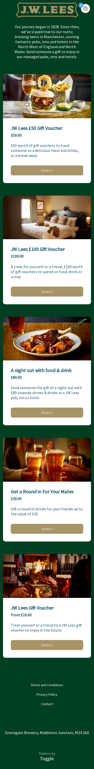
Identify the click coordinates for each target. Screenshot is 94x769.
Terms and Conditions (47, 685)
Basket (85, 8)
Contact (47, 704)
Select (47, 170)
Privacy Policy (47, 694)
